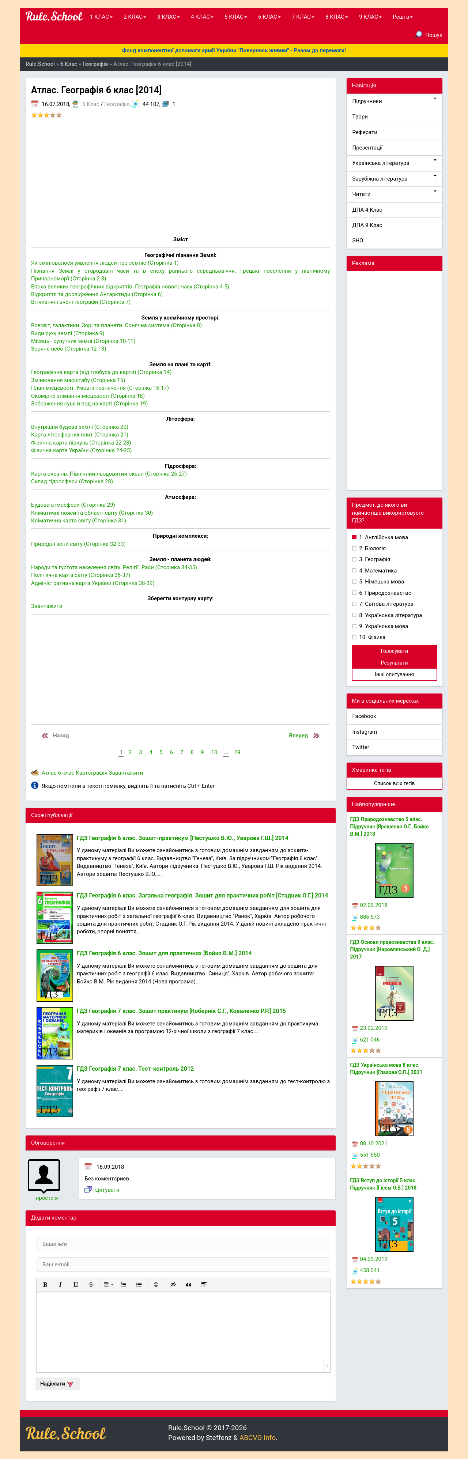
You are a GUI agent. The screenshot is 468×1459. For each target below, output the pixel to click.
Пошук (428, 34)
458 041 (366, 1270)
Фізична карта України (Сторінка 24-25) (81, 450)
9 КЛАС (370, 17)
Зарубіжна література (394, 178)
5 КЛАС (235, 17)
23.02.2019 (370, 1028)
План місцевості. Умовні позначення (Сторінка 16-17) (100, 388)
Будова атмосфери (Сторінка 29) (73, 505)
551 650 (366, 1155)
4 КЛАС (202, 17)
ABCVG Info (257, 1437)
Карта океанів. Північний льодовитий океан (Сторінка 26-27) (109, 473)
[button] (45, 1285)
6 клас (66, 773)
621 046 (366, 1039)
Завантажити (126, 773)
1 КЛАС (101, 17)
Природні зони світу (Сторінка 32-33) (78, 544)
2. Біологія (372, 548)
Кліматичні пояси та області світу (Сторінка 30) (92, 513)
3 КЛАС (168, 17)
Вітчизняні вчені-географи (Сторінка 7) (81, 302)
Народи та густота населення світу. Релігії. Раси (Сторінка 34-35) (114, 567)
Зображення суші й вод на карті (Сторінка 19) (89, 403)
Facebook (364, 716)
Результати (394, 663)
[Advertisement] (180, 177)
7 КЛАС (303, 17)
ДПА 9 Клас (367, 225)
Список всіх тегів (394, 783)
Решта (403, 17)
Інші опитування (394, 674)
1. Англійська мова (383, 537)
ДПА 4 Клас (367, 210)
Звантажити (47, 606)
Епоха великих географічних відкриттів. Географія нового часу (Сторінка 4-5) (130, 286)
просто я (47, 1198)
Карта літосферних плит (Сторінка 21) (79, 434)
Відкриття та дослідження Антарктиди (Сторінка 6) (97, 294)
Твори (360, 116)
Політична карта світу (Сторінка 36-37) (80, 575)
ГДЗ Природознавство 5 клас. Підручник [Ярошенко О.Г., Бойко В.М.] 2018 (389, 826)
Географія (116, 104)
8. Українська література (390, 615)
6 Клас (90, 104)
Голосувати (394, 651)
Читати (394, 193)
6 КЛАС (269, 17)
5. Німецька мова (381, 581)
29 (237, 752)
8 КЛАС (336, 17)
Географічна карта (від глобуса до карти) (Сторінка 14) (101, 372)
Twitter (360, 747)
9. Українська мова (383, 626)
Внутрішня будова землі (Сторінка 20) (79, 427)
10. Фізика (372, 637)
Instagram (364, 732)
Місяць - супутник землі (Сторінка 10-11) (83, 341)
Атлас (49, 773)
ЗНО (357, 240)
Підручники (394, 101)
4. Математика (377, 570)
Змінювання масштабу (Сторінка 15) (78, 380)
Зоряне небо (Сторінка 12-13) (68, 348)
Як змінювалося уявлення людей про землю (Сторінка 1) (105, 263)
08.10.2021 (370, 1143)
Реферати (365, 132)
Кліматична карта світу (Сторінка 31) (78, 520)
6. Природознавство (385, 593)
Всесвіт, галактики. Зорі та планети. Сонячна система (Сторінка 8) (116, 325)
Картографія (91, 773)
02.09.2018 (370, 905)
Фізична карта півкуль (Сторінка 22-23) (81, 442)
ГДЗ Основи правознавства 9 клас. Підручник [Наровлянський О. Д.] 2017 (392, 949)
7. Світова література (386, 604)
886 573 (366, 917)
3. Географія (374, 559)
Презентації (367, 147)
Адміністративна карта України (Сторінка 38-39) (93, 583)
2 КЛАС (135, 17)
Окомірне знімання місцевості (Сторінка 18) (88, 396)
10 (214, 752)
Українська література (394, 162)
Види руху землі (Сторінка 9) (68, 333)
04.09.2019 (370, 1259)
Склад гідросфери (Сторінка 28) (72, 481)
